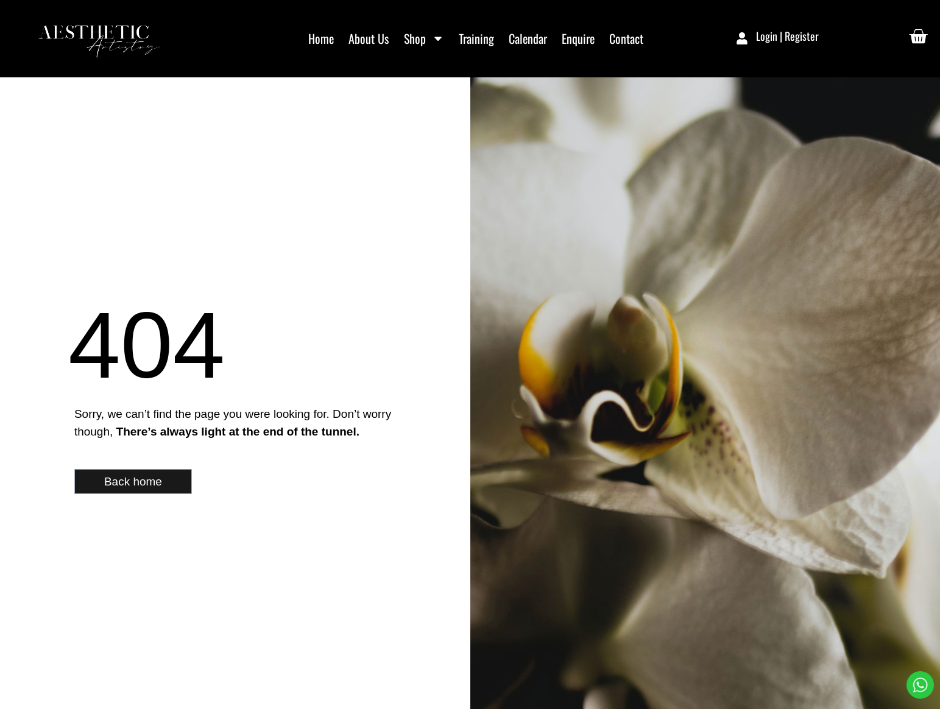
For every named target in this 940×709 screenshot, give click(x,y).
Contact (626, 38)
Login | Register (787, 36)
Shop (424, 38)
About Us (368, 38)
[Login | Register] (742, 38)
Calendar (528, 38)
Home (321, 38)
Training (476, 38)
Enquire (578, 38)
